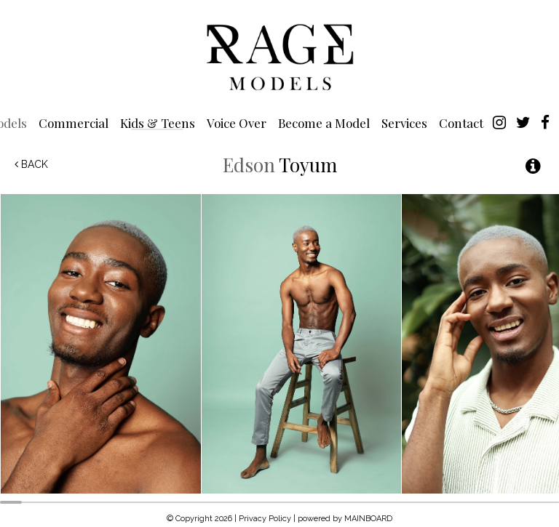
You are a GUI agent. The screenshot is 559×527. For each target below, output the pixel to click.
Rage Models (279, 56)
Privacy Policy (265, 518)
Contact (461, 122)
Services (404, 122)
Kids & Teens (157, 122)
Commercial (73, 122)
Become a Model (324, 122)
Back (31, 164)
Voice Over (236, 122)
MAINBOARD (368, 518)
